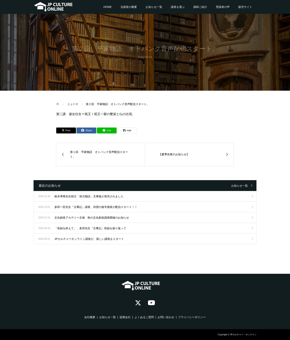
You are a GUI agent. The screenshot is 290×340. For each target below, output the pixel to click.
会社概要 (89, 317)
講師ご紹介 (200, 6)
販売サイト (245, 6)
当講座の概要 (128, 6)
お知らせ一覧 (154, 6)
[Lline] (107, 130)
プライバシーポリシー (192, 317)
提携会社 (125, 317)
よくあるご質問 (144, 317)
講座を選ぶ (178, 6)
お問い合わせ (166, 317)
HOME (107, 6)
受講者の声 (223, 6)
